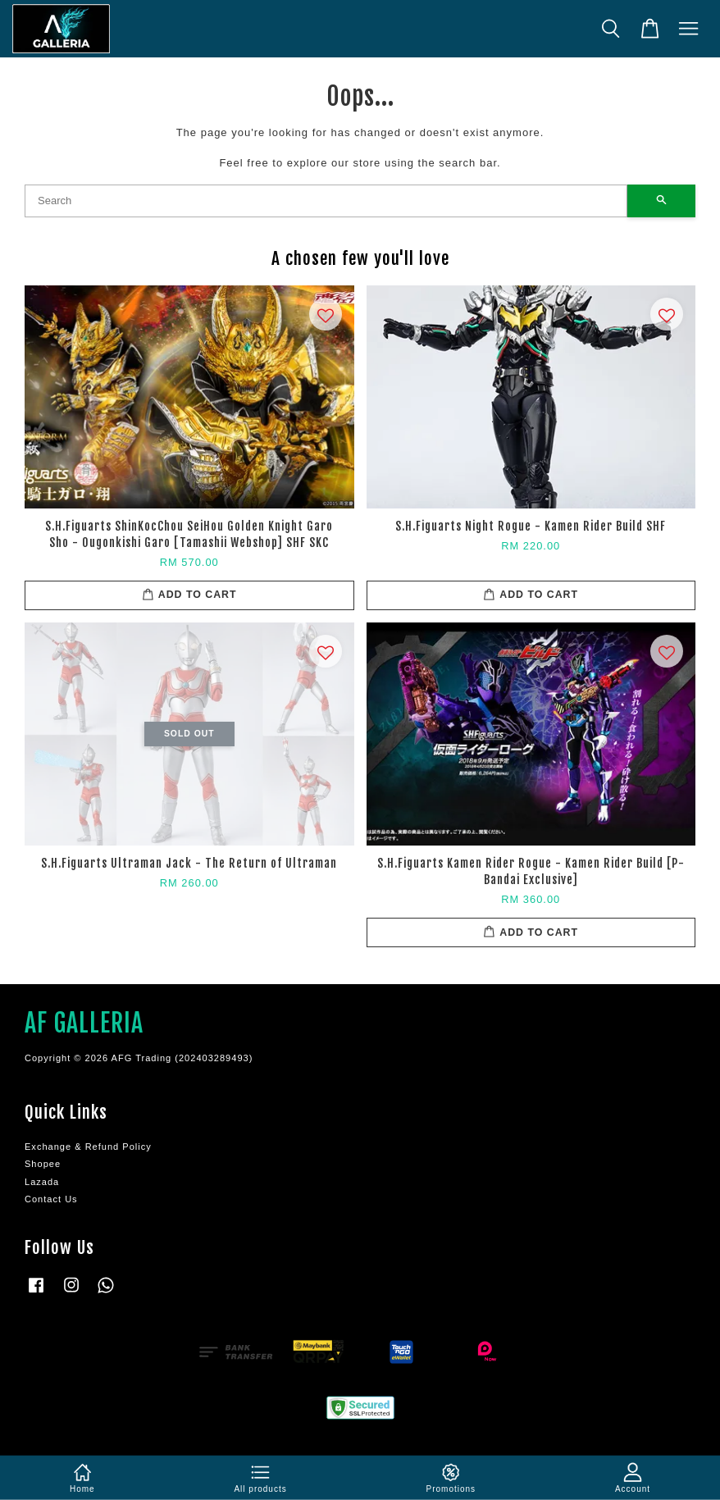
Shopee (43, 1164)
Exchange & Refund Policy (88, 1146)
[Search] (326, 201)
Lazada (42, 1182)
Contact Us (51, 1199)
